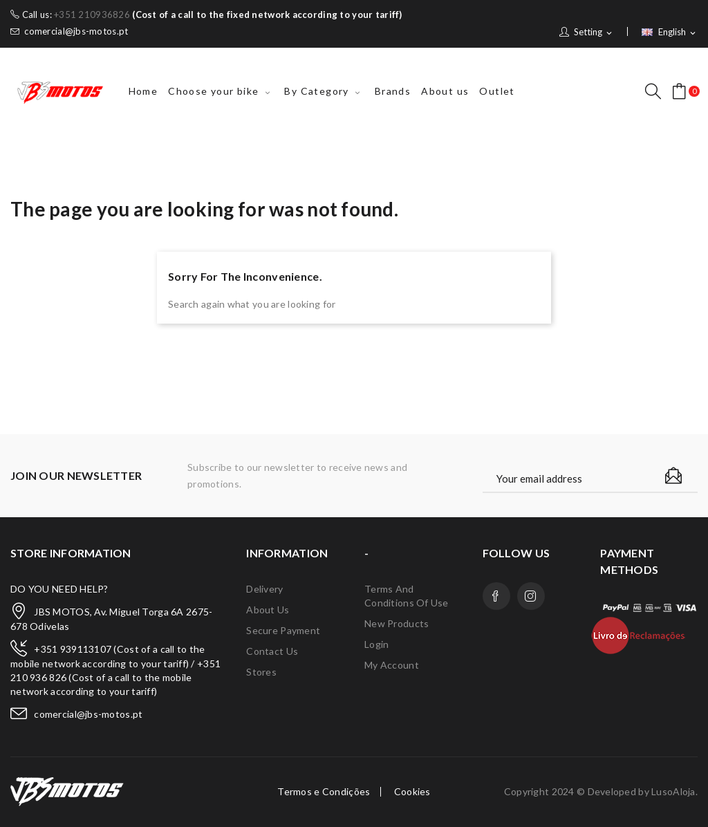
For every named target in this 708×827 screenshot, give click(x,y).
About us (267, 609)
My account (391, 665)
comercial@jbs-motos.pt (69, 31)
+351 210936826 (92, 14)
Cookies (412, 792)
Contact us (272, 651)
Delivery (264, 589)
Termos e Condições (323, 792)
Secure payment (283, 630)
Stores (261, 672)
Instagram (531, 596)
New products (396, 623)
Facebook (496, 596)
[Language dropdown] (670, 32)
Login (376, 644)
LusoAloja (673, 791)
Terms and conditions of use (406, 595)
